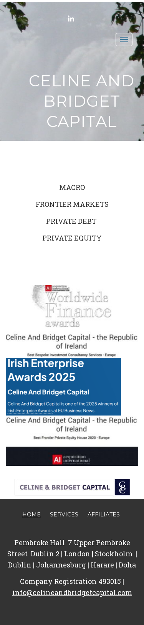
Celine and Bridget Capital (81, 101)
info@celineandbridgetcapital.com (72, 592)
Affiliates (104, 514)
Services (64, 514)
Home (31, 514)
